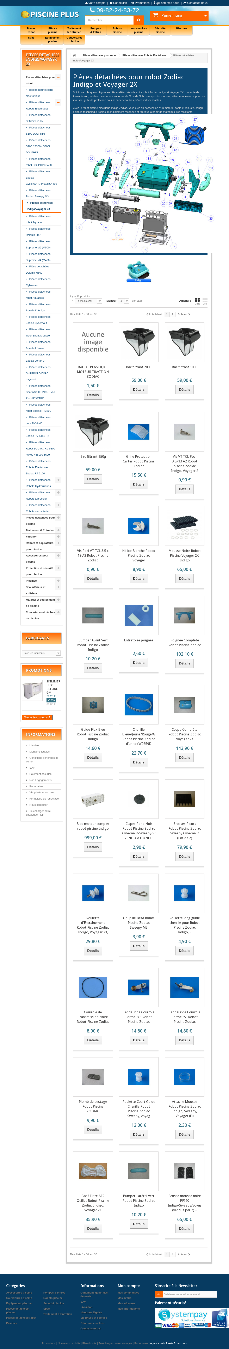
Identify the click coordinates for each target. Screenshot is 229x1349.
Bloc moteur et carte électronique (39, 93)
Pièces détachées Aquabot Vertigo (38, 307)
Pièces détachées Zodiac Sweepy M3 (38, 193)
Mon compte (129, 1286)
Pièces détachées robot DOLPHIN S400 (39, 162)
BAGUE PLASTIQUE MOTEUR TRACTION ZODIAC (93, 372)
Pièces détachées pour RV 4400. (38, 420)
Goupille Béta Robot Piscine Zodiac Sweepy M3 (139, 922)
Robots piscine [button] (117, 30)
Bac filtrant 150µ (93, 456)
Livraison (34, 745)
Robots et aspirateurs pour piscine (40, 546)
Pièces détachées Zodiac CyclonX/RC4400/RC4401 (41, 177)
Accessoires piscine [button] (139, 30)
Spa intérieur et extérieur (35, 590)
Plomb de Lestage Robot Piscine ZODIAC (93, 1106)
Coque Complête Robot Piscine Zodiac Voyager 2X (184, 734)
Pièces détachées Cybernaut (38, 282)
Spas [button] (31, 37)
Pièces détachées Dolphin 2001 (38, 231)
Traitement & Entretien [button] (74, 30)
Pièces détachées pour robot (40, 80)
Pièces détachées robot (21, 1317)
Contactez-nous (196, 3)
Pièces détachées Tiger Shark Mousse (38, 332)
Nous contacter (38, 804)
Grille (197, 301)
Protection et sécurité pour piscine (39, 571)
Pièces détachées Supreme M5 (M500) (38, 244)
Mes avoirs (124, 1298)
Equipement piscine (19, 1303)
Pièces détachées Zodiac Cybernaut (38, 320)
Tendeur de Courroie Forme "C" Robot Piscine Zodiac (138, 1017)
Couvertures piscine (19, 1298)
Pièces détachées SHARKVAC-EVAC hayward (38, 373)
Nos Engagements (40, 780)
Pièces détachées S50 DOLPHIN (38, 118)
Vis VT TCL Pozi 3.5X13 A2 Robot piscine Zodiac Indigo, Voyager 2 (184, 463)
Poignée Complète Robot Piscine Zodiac (184, 642)
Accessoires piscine (19, 1292)
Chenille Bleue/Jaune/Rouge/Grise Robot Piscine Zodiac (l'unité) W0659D (139, 736)
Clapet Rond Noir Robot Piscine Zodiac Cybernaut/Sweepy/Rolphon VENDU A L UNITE (139, 831)
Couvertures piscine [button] (74, 39)
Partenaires (36, 786)
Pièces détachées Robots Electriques (38, 105)
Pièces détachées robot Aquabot (38, 219)
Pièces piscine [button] (52, 30)
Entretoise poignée (139, 640)
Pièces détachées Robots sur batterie (38, 508)
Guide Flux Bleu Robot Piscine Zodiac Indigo (93, 734)
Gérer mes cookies (92, 1323)
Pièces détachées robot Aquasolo (38, 294)
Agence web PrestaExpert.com (168, 1343)
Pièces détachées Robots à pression (38, 495)
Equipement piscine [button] (52, 39)
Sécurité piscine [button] (160, 30)
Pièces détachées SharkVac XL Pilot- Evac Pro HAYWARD (40, 392)
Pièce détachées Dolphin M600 (37, 269)
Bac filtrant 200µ (138, 367)
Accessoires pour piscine (37, 558)
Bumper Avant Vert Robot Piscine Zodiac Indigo (93, 645)
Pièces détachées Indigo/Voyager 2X (40, 206)
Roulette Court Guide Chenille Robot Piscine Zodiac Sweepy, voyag (138, 1109)
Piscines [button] (181, 28)
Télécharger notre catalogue (115, 1343)
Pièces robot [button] (31, 30)
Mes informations (129, 1308)
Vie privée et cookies (41, 792)
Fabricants (37, 637)
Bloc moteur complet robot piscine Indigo (93, 826)
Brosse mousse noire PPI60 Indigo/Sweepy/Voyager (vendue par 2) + (184, 1203)
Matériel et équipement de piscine (40, 602)
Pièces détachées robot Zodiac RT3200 (38, 407)
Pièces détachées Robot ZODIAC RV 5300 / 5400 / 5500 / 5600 (40, 448)
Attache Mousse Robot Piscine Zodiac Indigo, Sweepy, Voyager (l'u (184, 1109)
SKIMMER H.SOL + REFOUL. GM (53, 687)
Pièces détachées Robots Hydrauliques (38, 483)
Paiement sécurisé (40, 773)
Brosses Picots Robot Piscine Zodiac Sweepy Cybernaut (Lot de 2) (184, 831)
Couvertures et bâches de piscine (40, 615)
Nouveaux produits (69, 1343)
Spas (46, 1308)
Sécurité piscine (53, 1303)
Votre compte (95, 3)
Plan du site (89, 1343)
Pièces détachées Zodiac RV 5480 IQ (38, 433)
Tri (71, 300)
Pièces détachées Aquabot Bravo (38, 345)
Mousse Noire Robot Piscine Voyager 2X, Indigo (184, 555)
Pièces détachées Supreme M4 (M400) (38, 257)
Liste (205, 301)
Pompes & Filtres (54, 1292)
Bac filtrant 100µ (184, 367)
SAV (32, 767)
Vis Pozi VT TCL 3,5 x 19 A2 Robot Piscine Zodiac (93, 555)
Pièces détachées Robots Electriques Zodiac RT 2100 (38, 467)
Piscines (31, 580)
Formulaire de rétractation (44, 798)
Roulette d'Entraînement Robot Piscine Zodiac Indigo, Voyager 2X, (93, 925)
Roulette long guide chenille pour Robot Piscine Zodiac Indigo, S (184, 925)
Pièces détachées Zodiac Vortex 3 (38, 357)
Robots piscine (53, 1298)
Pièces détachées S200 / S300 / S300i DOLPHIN (38, 146)
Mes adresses (126, 1303)
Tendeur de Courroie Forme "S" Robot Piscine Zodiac (184, 1017)
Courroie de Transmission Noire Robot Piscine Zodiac (93, 1017)
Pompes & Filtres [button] (95, 30)
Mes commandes (128, 1292)
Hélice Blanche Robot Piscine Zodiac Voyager (138, 555)
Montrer (111, 300)
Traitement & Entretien (40, 530)
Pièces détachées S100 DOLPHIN (38, 130)
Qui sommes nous (166, 3)
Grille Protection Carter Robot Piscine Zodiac (139, 461)
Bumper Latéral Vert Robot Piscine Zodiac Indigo (138, 1200)
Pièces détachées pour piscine (40, 520)
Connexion (118, 3)
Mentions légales (39, 751)
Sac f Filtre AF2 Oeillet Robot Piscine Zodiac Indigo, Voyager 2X (93, 1203)
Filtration (31, 536)
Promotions (140, 3)
